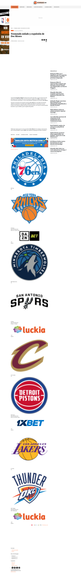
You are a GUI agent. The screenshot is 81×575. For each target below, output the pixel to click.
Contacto (13, 564)
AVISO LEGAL (13, 571)
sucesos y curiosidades (33, 134)
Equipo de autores (14, 565)
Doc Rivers (17, 134)
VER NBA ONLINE (15, 550)
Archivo (13, 551)
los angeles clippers (24, 134)
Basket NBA (13, 134)
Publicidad (13, 562)
